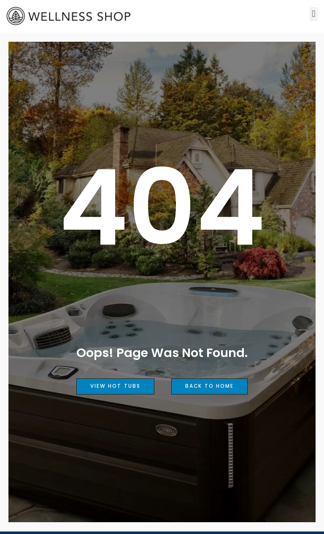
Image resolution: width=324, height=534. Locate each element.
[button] (314, 14)
